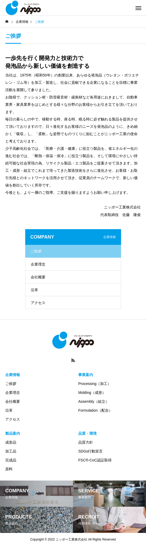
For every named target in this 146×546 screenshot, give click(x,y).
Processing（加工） (94, 384)
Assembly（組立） (93, 401)
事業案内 (85, 375)
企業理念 (38, 264)
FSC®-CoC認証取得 (95, 460)
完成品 (10, 460)
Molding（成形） (92, 392)
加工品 (10, 451)
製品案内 (12, 433)
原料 (9, 469)
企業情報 (12, 375)
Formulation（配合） (95, 410)
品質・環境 (87, 433)
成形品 (10, 442)
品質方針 (85, 442)
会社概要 (38, 277)
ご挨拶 (35, 251)
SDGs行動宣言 (90, 451)
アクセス (38, 303)
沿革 (34, 290)
